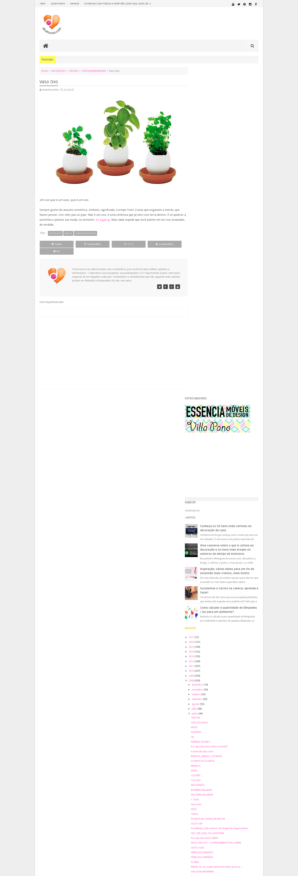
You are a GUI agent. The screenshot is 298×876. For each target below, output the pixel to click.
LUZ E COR (204, 502)
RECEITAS (238, 755)
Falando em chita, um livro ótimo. (217, 559)
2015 (200, 325)
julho (202, 387)
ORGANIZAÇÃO (248, 744)
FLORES (203, 540)
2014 (200, 330)
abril (202, 613)
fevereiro (205, 623)
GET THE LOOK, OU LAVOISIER (215, 511)
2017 (200, 315)
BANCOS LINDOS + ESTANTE (214, 434)
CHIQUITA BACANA (209, 603)
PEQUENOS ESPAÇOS (215, 748)
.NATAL (197, 705)
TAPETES (203, 396)
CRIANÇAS (221, 710)
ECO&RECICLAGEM (205, 722)
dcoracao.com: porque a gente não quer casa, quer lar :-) (117, 3)
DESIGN (73, 70)
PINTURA (241, 748)
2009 (200, 354)
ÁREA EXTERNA (240, 763)
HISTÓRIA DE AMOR (210, 473)
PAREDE (198, 748)
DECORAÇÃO (58, 70)
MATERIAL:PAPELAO (202, 745)
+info (43, 3)
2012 (200, 339)
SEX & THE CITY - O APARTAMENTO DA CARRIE (224, 521)
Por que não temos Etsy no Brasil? (217, 425)
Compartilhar (82, 241)
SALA (216, 759)
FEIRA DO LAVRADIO (210, 531)
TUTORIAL (251, 759)
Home (44, 70)
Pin (170, 241)
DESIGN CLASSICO (206, 717)
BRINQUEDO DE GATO (211, 564)
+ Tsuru (203, 478)
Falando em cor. (207, 554)
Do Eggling (105, 217)
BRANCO (203, 444)
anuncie (74, 3)
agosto (204, 382)
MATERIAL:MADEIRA (224, 741)
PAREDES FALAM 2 (208, 420)
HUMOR (197, 730)
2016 (200, 320)
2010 (200, 349)
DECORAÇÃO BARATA (207, 714)
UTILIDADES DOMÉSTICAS (204, 763)
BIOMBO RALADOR (209, 468)
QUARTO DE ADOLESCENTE (232, 752)
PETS (230, 748)
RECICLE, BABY (207, 598)
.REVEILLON (209, 706)
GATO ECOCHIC (207, 401)
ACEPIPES (204, 410)
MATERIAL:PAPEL (247, 741)
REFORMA (253, 755)
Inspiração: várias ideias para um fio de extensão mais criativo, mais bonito (233, 247)
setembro (205, 377)
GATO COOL (205, 526)
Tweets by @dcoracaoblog (207, 793)
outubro (204, 372)
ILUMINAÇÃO (229, 730)
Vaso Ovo (204, 482)
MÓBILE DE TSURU (209, 593)
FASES (202, 449)
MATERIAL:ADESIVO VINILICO (210, 734)
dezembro (206, 363)
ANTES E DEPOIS (224, 705)
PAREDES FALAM (207, 569)
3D (200, 415)
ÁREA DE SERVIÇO (224, 763)
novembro (206, 368)
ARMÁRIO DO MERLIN (211, 574)
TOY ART (204, 458)
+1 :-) (111, 241)
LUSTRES (203, 454)
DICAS (231, 717)
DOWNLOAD (250, 717)
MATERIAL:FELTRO (202, 741)
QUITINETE (223, 756)
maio (203, 609)
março (203, 618)
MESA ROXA (205, 583)
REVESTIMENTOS (202, 759)
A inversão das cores (210, 429)
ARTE (201, 487)
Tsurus (202, 492)
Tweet (53, 241)
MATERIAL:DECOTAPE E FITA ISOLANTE (236, 737)
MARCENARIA (251, 730)
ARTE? (202, 406)
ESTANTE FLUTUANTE (210, 439)
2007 (200, 629)
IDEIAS (212, 730)
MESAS (202, 579)
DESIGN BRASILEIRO (246, 714)
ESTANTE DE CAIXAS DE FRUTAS (216, 497)
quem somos (58, 3)
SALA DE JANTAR (232, 759)
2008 (200, 359)
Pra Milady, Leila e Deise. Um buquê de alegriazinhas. (228, 506)
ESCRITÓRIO (227, 722)
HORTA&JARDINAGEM (94, 70)
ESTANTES (241, 722)
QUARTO (211, 752)
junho (203, 392)
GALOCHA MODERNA (210, 550)
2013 (200, 335)
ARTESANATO (200, 710)
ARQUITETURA (243, 705)
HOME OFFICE (226, 727)
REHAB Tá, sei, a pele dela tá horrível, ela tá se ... (224, 545)
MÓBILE (203, 588)
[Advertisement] (112, 338)
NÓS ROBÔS (205, 463)
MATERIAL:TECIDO (225, 744)
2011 (200, 344)
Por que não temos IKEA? (212, 516)
